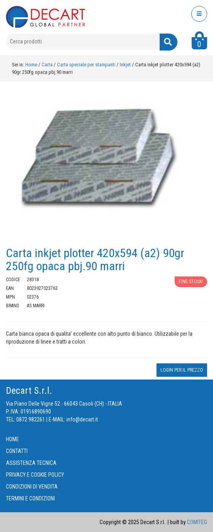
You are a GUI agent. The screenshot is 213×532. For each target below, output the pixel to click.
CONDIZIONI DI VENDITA (32, 486)
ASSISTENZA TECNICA (31, 463)
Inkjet (126, 65)
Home (31, 65)
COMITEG (197, 522)
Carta (47, 65)
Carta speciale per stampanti (87, 65)
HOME (12, 439)
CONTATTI (17, 451)
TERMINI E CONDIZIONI (30, 498)
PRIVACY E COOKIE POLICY (35, 475)
